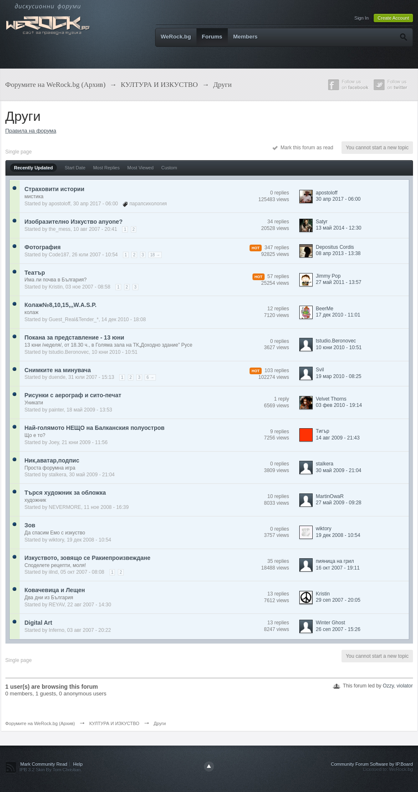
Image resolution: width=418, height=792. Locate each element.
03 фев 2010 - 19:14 (339, 405)
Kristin (56, 287)
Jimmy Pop (328, 276)
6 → (150, 377)
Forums (212, 36)
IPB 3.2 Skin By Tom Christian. (51, 769)
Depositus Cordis (335, 247)
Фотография (43, 247)
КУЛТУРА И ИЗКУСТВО (114, 723)
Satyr (322, 222)
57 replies (278, 276)
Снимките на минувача (58, 370)
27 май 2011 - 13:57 (339, 282)
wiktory (56, 540)
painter (56, 410)
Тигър (322, 431)
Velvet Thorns (331, 399)
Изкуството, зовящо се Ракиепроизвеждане (87, 557)
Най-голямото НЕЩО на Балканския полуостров (95, 427)
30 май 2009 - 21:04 (339, 470)
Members (245, 36)
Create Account (393, 17)
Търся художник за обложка (65, 492)
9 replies (279, 431)
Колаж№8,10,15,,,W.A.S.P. (61, 304)
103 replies (277, 370)
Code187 (59, 255)
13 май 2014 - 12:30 (339, 228)
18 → (155, 255)
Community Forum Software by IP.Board (372, 763)
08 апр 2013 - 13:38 (338, 253)
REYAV (57, 605)
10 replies (278, 496)
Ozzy (388, 686)
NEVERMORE (65, 507)
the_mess (60, 229)
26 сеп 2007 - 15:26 (338, 629)
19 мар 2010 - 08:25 (339, 376)
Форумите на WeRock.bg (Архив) (40, 723)
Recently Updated (33, 167)
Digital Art (38, 622)
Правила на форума (30, 131)
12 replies (278, 309)
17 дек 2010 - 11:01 (338, 315)
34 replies (278, 222)
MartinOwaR (330, 496)
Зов (30, 525)
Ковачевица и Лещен (55, 590)
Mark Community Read (43, 763)
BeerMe (325, 309)
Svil (320, 370)
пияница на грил (335, 561)
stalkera (57, 475)
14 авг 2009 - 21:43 (338, 438)
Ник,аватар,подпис (52, 460)
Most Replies (106, 167)
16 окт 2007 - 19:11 (338, 568)
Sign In (361, 17)
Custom (169, 167)
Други (159, 723)
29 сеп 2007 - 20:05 (338, 600)
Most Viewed (140, 167)
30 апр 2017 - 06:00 (338, 199)
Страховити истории (54, 189)
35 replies (278, 561)
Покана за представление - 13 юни (75, 337)
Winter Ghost (330, 623)
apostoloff (60, 204)
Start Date (75, 167)
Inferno (56, 630)
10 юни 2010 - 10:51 (339, 347)
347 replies (277, 247)
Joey (54, 442)
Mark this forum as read (303, 148)
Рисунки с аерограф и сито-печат (73, 395)
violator (405, 686)
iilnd (53, 572)
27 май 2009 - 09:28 (339, 503)
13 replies (278, 594)
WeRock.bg (176, 36)
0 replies (279, 193)
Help (78, 763)
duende (57, 377)
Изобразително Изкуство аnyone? (74, 221)
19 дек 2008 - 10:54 (338, 535)
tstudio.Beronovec (69, 352)
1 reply (281, 399)
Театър (35, 272)
